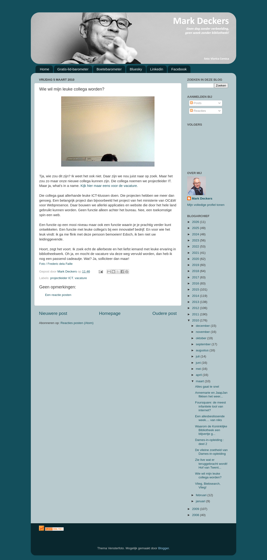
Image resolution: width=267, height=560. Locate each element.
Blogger (163, 548)
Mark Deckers (202, 198)
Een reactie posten (58, 295)
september (204, 344)
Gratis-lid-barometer (72, 69)
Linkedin (156, 69)
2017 (196, 277)
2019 (196, 265)
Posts (196, 103)
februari (201, 495)
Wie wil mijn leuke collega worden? (208, 475)
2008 (196, 515)
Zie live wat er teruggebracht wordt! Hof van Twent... (211, 463)
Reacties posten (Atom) (76, 323)
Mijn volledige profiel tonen (206, 205)
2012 (196, 308)
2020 (196, 259)
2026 (196, 222)
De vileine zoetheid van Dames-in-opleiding (211, 451)
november (203, 332)
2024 (196, 234)
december (203, 325)
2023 (196, 240)
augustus (203, 350)
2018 (196, 271)
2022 (196, 246)
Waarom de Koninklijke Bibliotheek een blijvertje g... (211, 430)
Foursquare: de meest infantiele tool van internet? (210, 406)
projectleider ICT (61, 278)
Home (44, 69)
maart (200, 381)
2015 (196, 289)
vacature (81, 278)
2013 (196, 302)
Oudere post (164, 313)
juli (198, 356)
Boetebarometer (109, 69)
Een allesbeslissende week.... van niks (210, 418)
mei (199, 369)
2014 (196, 296)
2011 (196, 314)
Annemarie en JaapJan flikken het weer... (211, 394)
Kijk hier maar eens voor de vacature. (109, 186)
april (199, 375)
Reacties (198, 111)
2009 (196, 509)
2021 (196, 253)
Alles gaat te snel (207, 386)
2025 (196, 228)
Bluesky (136, 69)
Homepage (109, 313)
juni (199, 362)
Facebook (179, 69)
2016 (196, 283)
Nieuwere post (53, 313)
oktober (201, 338)
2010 (196, 320)
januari (201, 501)
